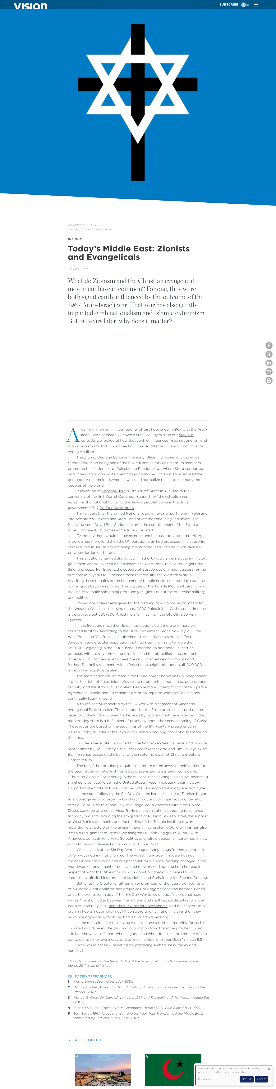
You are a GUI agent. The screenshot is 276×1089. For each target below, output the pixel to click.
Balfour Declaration (117, 508)
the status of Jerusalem (111, 687)
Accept (261, 1079)
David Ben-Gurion (109, 524)
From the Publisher (98, 229)
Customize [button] (204, 1079)
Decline (247, 1079)
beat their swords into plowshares (138, 906)
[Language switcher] (244, 4)
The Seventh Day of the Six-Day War (132, 961)
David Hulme (78, 269)
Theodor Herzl (114, 491)
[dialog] (234, 1075)
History (73, 229)
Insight (75, 239)
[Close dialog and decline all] (269, 1067)
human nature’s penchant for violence (131, 861)
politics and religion (134, 866)
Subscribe (228, 4)
